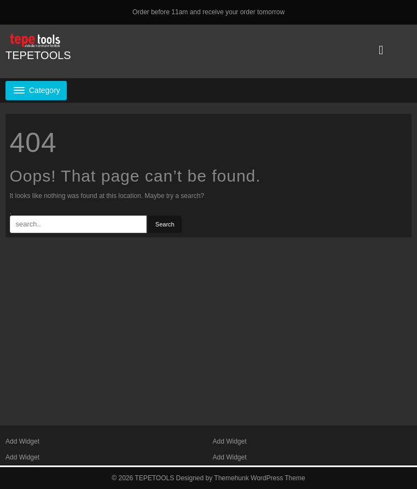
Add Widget (22, 441)
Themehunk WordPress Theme (259, 478)
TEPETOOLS (38, 55)
